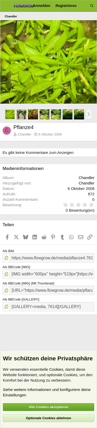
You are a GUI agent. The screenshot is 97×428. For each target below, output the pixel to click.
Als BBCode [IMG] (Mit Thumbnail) (28, 283)
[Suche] (92, 6)
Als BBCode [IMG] (16, 267)
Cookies (56, 369)
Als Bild (8, 251)
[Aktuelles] (83, 6)
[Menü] (6, 6)
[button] (89, 114)
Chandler (25, 134)
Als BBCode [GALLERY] (21, 299)
